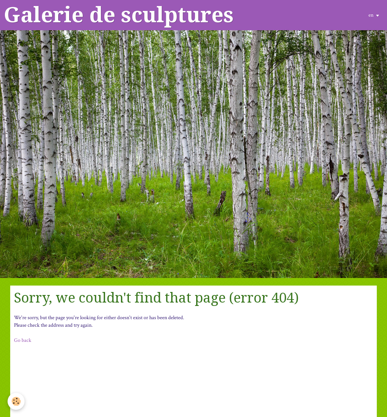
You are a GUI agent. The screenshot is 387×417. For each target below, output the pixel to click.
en (370, 15)
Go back (22, 340)
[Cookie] (16, 401)
